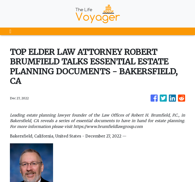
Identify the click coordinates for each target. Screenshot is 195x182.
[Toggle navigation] (10, 31)
